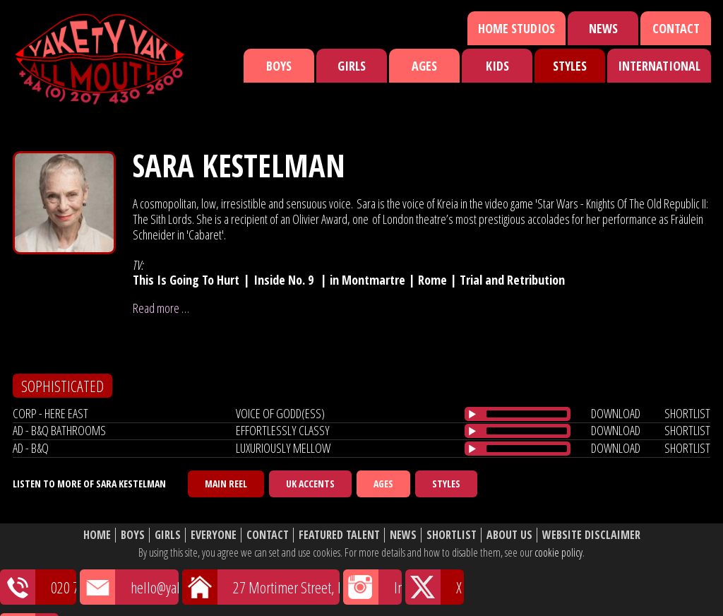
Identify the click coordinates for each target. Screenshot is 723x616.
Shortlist (451, 535)
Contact (676, 28)
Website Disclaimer (591, 535)
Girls (351, 65)
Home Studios (516, 28)
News (603, 28)
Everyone (214, 535)
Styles (570, 65)
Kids (497, 65)
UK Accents (310, 483)
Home (97, 535)
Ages (424, 65)
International (659, 65)
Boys (279, 65)
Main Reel (226, 483)
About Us (509, 535)
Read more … (161, 308)
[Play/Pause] (472, 414)
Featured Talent (339, 535)
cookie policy (558, 552)
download (615, 413)
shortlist (687, 413)
